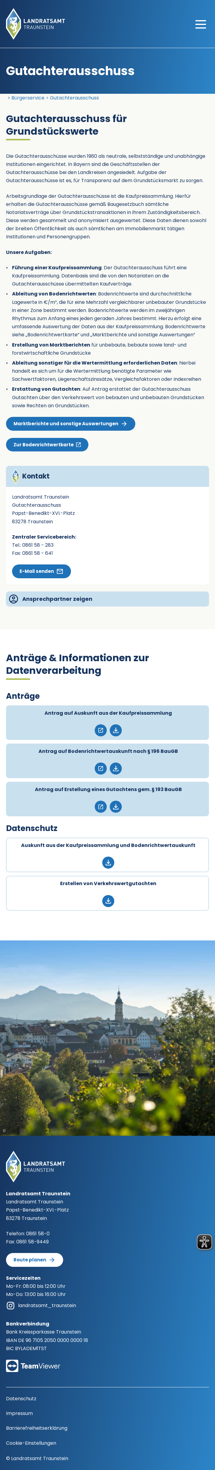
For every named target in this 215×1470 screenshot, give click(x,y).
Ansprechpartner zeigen (50, 599)
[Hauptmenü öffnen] (200, 24)
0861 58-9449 (32, 1241)
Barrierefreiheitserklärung (36, 1428)
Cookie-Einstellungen (31, 1443)
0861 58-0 (38, 1233)
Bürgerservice (28, 97)
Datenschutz (21, 1398)
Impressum (19, 1413)
